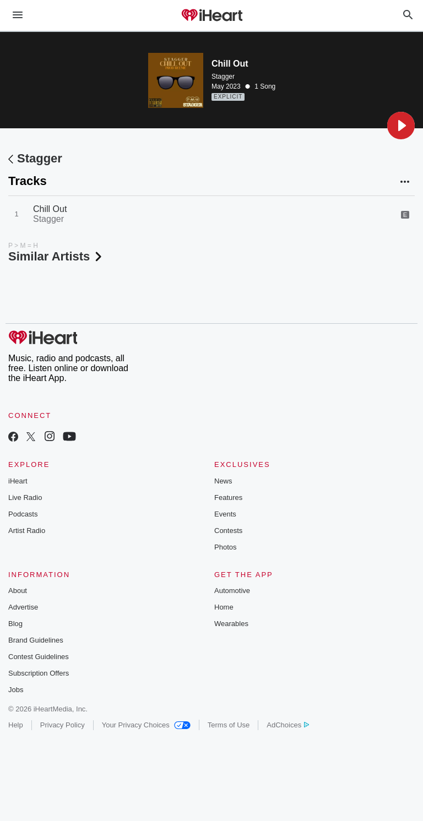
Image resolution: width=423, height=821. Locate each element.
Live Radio (25, 497)
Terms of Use (229, 725)
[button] (401, 125)
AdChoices (288, 725)
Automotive (232, 590)
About (17, 590)
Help (15, 725)
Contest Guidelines (38, 657)
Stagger (223, 76)
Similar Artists (56, 256)
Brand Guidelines (35, 640)
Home (224, 607)
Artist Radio (26, 530)
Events (225, 514)
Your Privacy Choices (146, 725)
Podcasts (22, 514)
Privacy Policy (62, 725)
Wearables (231, 623)
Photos (225, 547)
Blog (15, 623)
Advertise (23, 607)
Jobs (15, 690)
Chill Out (50, 209)
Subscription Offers (38, 673)
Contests (228, 530)
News (223, 481)
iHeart (18, 481)
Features (228, 497)
